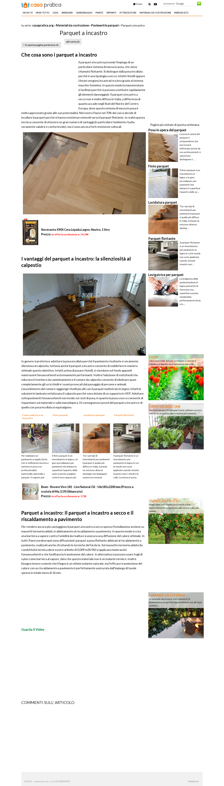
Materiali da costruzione (155, 12)
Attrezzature (127, 12)
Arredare (67, 12)
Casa (55, 12)
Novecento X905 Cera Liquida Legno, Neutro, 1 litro (75, 229)
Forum (137, 4)
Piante (99, 12)
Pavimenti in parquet (105, 25)
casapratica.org (43, 25)
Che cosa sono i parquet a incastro (59, 55)
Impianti (111, 12)
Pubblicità (193, 781)
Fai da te (28, 12)
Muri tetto (42, 12)
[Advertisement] (59, 21)
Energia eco (181, 12)
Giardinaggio (84, 12)
